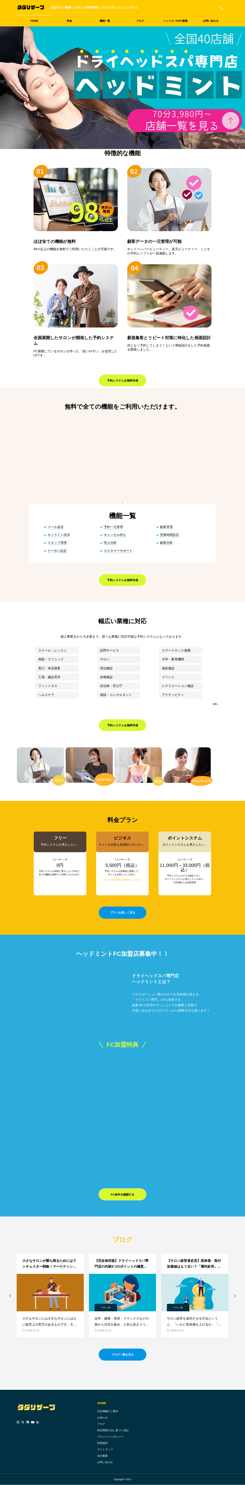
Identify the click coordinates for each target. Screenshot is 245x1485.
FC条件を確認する (122, 1195)
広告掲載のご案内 (107, 1411)
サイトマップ (105, 1449)
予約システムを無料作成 (122, 381)
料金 (69, 20)
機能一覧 (105, 20)
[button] (10, 1296)
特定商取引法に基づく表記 (113, 1430)
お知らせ (102, 1417)
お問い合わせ (211, 20)
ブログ (140, 20)
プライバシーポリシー (110, 1436)
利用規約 (102, 1443)
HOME (34, 20)
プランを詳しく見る (122, 913)
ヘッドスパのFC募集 (175, 20)
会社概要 (102, 1455)
